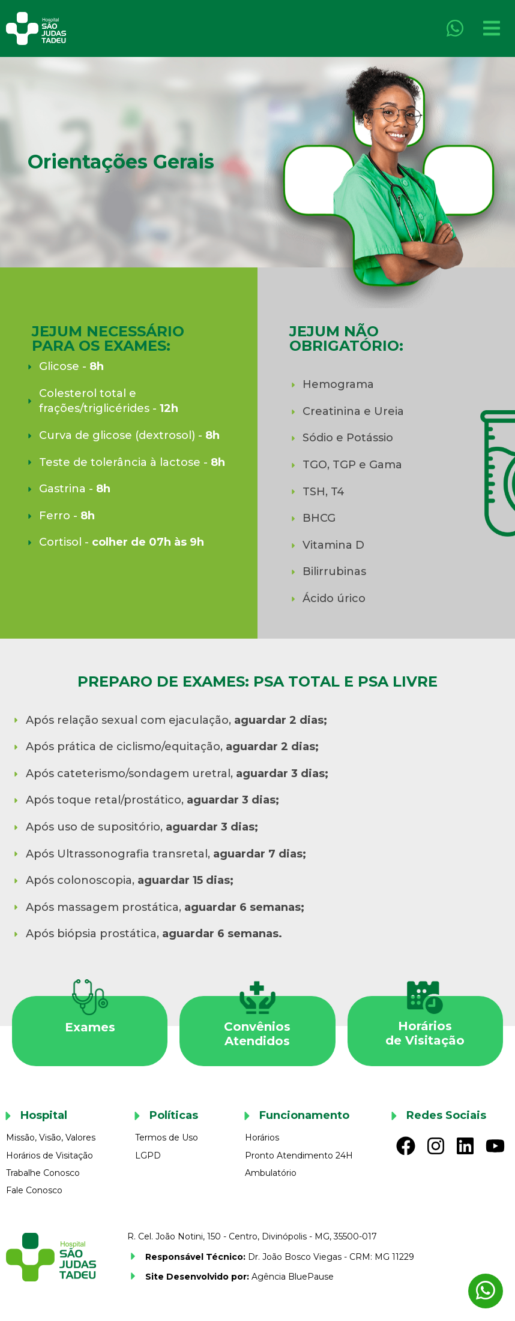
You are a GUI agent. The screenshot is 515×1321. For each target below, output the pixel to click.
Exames (90, 1027)
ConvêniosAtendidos (257, 1033)
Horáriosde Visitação (425, 1033)
